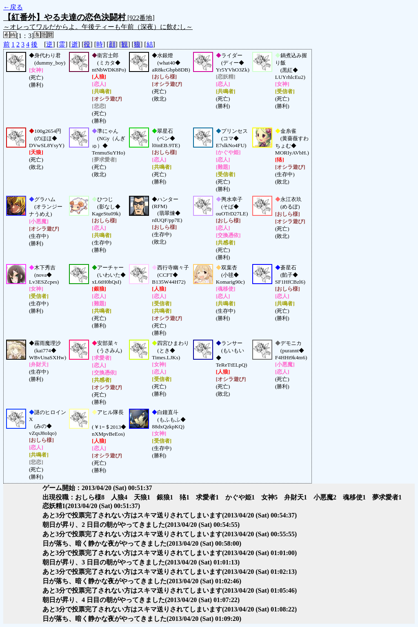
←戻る (13, 7)
